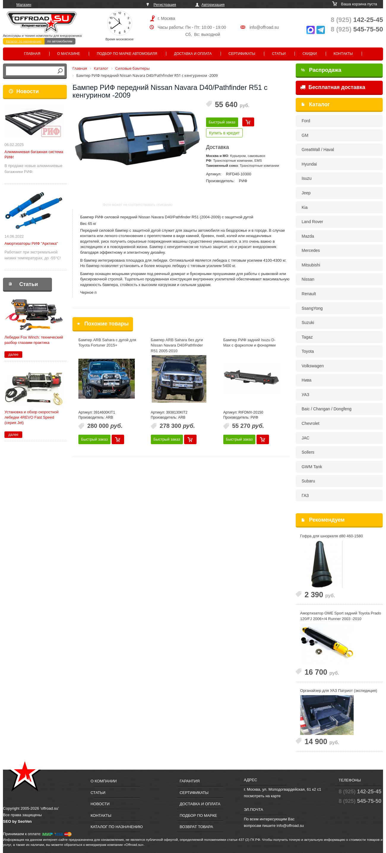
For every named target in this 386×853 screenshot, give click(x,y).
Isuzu (306, 178)
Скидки (310, 54)
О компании (104, 781)
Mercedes (311, 250)
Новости (27, 91)
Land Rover (312, 221)
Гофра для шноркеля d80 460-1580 (331, 536)
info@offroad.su (264, 27)
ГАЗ (305, 495)
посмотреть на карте (262, 796)
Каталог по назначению (24, 41)
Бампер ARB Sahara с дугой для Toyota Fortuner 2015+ (107, 343)
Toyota (308, 351)
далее (13, 354)
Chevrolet (310, 423)
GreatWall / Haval (318, 149)
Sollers (308, 452)
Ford (306, 120)
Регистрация (165, 4)
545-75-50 (357, 29)
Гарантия (190, 781)
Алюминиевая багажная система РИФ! (33, 154)
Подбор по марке (198, 815)
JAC (305, 438)
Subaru (308, 481)
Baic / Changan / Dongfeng (327, 408)
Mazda (308, 236)
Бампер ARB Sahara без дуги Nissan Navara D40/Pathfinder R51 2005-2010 (177, 345)
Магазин (23, 4)
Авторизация (213, 4)
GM (305, 135)
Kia (305, 207)
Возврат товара (196, 827)
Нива (306, 380)
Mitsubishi (311, 265)
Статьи (279, 54)
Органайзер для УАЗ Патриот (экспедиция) (338, 690)
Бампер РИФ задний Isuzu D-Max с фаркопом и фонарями (249, 343)
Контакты (343, 54)
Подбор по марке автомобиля (127, 54)
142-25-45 (357, 19)
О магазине (68, 54)
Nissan (308, 279)
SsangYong (312, 308)
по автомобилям (60, 41)
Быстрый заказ (222, 122)
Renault (309, 293)
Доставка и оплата (193, 54)
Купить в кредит (224, 133)
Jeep (306, 192)
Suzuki (308, 322)
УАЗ (305, 394)
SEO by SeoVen (17, 821)
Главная (32, 54)
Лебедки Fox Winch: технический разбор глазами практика (33, 340)
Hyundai (309, 164)
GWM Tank (312, 466)
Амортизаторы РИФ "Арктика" (31, 243)
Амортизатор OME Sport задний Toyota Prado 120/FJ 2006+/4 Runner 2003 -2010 (340, 616)
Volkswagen (313, 365)
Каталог (319, 104)
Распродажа (321, 70)
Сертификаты (242, 54)
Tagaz (307, 337)
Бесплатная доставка (332, 87)
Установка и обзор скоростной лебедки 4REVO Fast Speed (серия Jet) (31, 417)
